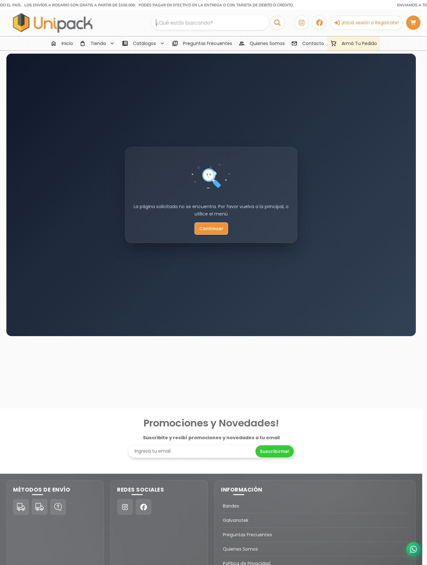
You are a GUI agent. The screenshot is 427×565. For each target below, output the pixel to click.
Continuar (211, 228)
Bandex (231, 506)
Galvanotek (235, 520)
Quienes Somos (240, 549)
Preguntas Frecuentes (247, 534)
